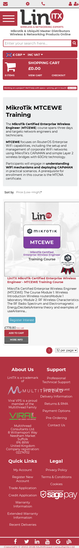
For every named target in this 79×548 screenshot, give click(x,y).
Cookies (56, 484)
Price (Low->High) (29, 192)
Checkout (58, 75)
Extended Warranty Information (22, 515)
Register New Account (22, 479)
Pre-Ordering (56, 418)
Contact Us (56, 425)
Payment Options (56, 411)
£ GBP (15, 55)
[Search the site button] (74, 43)
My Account (22, 470)
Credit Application (23, 495)
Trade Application (22, 488)
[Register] (76, 4)
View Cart (35, 75)
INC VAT (35, 55)
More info (16, 340)
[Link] (15, 542)
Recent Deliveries (22, 525)
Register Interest (22, 320)
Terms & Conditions (56, 477)
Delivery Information (56, 396)
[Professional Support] (26, 4)
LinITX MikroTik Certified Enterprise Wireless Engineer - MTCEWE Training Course (41, 280)
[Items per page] (66, 350)
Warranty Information (22, 504)
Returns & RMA (56, 404)
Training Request (56, 389)
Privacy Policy (56, 470)
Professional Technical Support (56, 380)
